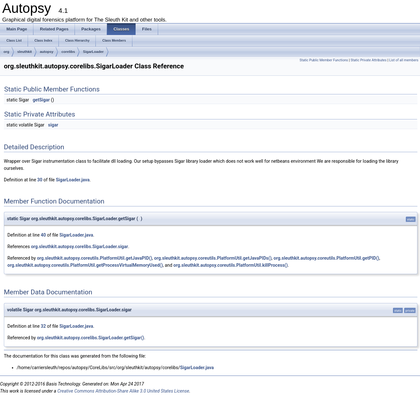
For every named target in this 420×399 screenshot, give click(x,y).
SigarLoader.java (73, 179)
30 (39, 179)
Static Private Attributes (369, 60)
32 (43, 326)
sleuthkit (24, 52)
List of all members (403, 60)
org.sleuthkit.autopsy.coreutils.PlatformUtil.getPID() (326, 258)
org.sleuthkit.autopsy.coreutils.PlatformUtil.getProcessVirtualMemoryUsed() (85, 265)
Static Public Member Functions (323, 60)
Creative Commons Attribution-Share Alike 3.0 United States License (123, 391)
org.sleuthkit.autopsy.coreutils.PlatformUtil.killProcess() (231, 265)
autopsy (46, 52)
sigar (53, 124)
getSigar (41, 99)
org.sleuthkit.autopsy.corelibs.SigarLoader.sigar (79, 246)
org (6, 52)
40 (43, 235)
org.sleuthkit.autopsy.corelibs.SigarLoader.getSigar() (90, 337)
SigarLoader (93, 52)
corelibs (68, 52)
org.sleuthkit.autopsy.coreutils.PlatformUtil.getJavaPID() (94, 258)
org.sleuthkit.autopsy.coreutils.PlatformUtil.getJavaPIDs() (213, 258)
